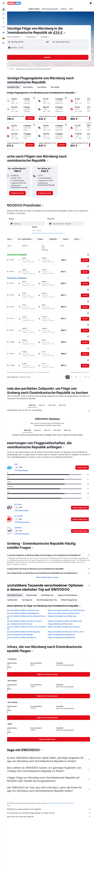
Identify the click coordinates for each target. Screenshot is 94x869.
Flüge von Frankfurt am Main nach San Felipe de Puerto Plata (28, 608)
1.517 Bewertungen (28, 455)
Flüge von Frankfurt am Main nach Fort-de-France (29, 612)
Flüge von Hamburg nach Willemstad (64, 629)
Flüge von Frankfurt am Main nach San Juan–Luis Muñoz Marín (29, 619)
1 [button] (67, 355)
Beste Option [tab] (34, 87)
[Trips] (3, 33)
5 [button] (84, 355)
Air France (24, 489)
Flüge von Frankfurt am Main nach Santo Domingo (69, 602)
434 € (64, 33)
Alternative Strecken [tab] (20, 586)
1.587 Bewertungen (28, 495)
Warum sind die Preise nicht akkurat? (51, 811)
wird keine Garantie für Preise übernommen (66, 798)
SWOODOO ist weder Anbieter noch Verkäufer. (51, 804)
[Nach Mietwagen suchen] (3, 18)
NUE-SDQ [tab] (55, 387)
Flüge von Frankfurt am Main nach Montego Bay (28, 623)
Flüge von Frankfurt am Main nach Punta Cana (28, 602)
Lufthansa (24, 512)
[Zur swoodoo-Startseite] (14, 3)
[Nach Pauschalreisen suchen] (3, 22)
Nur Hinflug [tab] (61, 87)
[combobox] (51, 37)
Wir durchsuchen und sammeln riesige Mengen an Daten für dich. (51, 807)
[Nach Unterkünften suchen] (3, 14)
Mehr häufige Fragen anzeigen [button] (50, 564)
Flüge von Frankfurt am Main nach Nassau (26, 629)
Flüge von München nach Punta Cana (25, 615)
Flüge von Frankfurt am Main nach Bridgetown (28, 604)
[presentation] (71, 33)
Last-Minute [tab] (48, 87)
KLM (22, 449)
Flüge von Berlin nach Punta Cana (63, 615)
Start (11, 69)
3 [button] (76, 355)
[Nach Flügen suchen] (3, 9)
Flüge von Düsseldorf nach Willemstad (65, 607)
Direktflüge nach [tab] (53, 586)
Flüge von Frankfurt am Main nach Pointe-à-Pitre (69, 623)
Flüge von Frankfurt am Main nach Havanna (67, 618)
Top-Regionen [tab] (33, 591)
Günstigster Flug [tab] (19, 87)
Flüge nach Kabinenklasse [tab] (74, 586)
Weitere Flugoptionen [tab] (75, 591)
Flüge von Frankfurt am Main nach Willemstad (68, 612)
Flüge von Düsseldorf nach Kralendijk (25, 626)
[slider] (66, 235)
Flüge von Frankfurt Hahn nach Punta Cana (67, 604)
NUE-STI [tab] (45, 387)
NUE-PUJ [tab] (35, 387)
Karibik (18, 69)
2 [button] (71, 355)
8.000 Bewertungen (28, 519)
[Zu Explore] (3, 27)
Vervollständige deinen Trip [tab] (53, 591)
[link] (23, 195)
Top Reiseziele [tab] (18, 591)
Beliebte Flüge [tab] (38, 586)
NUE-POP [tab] (65, 387)
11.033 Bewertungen (28, 507)
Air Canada (25, 501)
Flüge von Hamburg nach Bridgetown (64, 626)
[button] (3, 3)
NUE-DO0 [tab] (30, 413)
